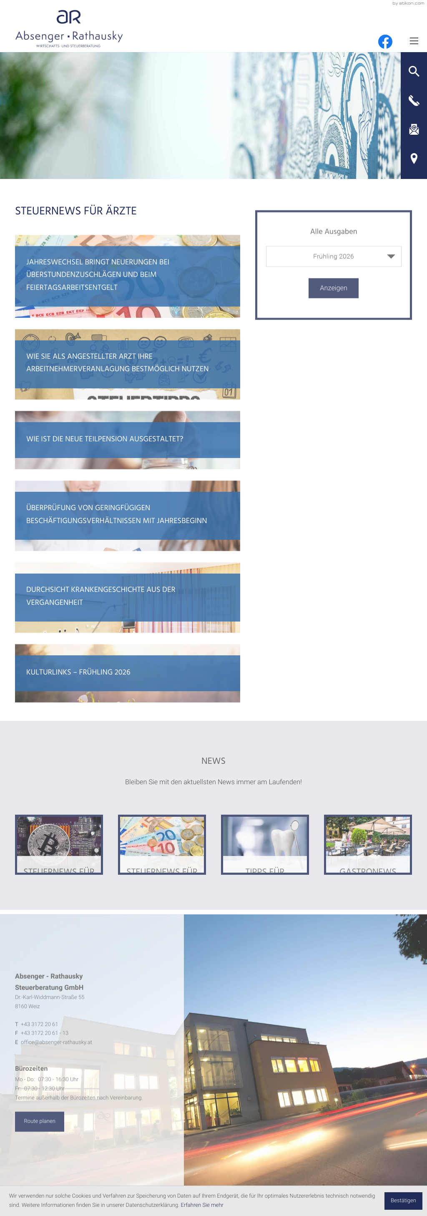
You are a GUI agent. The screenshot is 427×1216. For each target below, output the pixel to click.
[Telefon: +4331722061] (39, 1034)
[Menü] (414, 40)
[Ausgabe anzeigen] (334, 297)
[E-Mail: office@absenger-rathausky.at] (414, 129)
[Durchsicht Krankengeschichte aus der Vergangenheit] (128, 607)
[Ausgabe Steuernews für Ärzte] (162, 854)
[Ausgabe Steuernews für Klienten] (59, 854)
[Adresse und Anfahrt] (414, 158)
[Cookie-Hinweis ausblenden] (403, 1201)
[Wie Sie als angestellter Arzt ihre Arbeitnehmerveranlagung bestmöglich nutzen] (128, 374)
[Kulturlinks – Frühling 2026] (128, 683)
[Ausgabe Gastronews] (368, 854)
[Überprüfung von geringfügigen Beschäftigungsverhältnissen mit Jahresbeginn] (128, 525)
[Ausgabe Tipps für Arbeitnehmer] (265, 854)
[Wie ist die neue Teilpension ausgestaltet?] (128, 449)
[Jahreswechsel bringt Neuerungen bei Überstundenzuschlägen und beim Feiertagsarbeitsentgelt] (128, 285)
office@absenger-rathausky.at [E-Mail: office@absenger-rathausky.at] (56, 1052)
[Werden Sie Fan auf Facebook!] (385, 42)
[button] (414, 71)
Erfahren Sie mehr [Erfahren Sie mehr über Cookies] (202, 1205)
